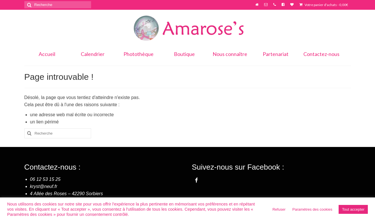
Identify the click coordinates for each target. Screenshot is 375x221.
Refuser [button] (279, 209)
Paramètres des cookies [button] (312, 209)
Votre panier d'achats (323, 5)
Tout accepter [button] (353, 209)
